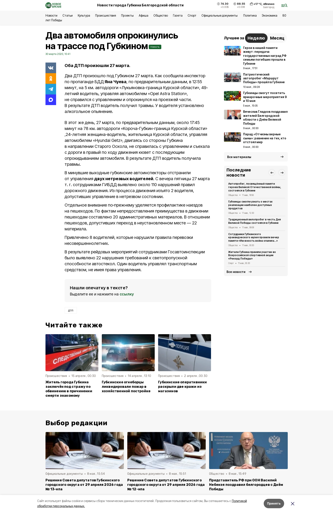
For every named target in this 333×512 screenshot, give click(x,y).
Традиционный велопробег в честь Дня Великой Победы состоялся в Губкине (254, 221)
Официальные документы (219, 15)
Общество (160, 15)
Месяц (277, 38)
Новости (51, 15)
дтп (70, 310)
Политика (250, 15)
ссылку (127, 294)
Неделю (256, 38)
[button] (271, 172)
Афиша (143, 15)
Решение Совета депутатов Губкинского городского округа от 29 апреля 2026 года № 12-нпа (166, 484)
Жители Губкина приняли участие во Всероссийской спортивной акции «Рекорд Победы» (252, 255)
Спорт (192, 15)
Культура (84, 15)
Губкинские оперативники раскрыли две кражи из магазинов (182, 386)
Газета (178, 15)
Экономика (269, 15)
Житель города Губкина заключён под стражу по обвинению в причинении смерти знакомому (68, 389)
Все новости (236, 272)
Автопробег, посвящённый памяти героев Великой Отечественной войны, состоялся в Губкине (254, 187)
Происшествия (105, 15)
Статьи (67, 15)
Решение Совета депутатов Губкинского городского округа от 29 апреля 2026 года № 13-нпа (84, 484)
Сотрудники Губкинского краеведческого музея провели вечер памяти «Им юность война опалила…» (253, 237)
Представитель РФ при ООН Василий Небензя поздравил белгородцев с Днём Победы (246, 484)
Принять (274, 503)
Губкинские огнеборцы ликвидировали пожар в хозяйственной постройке (126, 386)
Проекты (127, 15)
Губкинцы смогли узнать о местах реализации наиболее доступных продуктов (250, 205)
